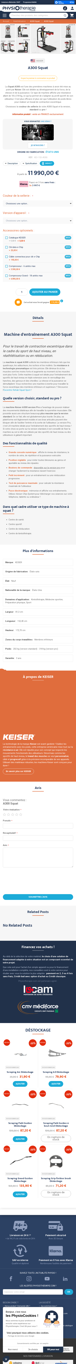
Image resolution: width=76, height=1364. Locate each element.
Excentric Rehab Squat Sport (17, 390)
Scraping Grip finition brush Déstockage (56, 1180)
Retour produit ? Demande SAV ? (17, 1306)
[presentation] (38, 881)
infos (68, 237)
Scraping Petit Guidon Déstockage (20, 1125)
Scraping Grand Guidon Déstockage (20, 1180)
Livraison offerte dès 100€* (10, 2)
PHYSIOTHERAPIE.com (12, 1067)
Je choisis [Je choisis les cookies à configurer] (33, 1349)
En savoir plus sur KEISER (18, 771)
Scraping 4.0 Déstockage (56, 1072)
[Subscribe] (68, 1292)
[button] (6, 1359)
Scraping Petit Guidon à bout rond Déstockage (56, 1125)
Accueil (6, 21)
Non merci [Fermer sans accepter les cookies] (13, 1349)
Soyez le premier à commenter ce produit (38, 78)
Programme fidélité (29, 2)
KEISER (37, 60)
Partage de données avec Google (21, 1336)
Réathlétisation (19, 21)
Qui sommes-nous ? (49, 1306)
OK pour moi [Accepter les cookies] (53, 1349)
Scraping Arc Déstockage (20, 1072)
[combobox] (38, 15)
